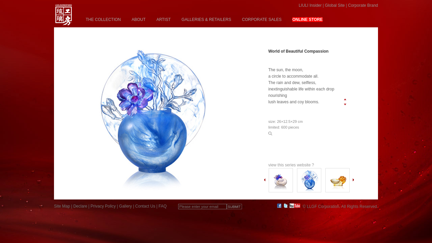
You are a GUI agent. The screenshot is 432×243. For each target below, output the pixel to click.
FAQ (163, 206)
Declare (80, 206)
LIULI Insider (310, 5)
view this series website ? (291, 165)
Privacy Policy (103, 206)
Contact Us (145, 206)
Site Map (62, 206)
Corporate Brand (363, 5)
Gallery (125, 206)
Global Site (335, 5)
